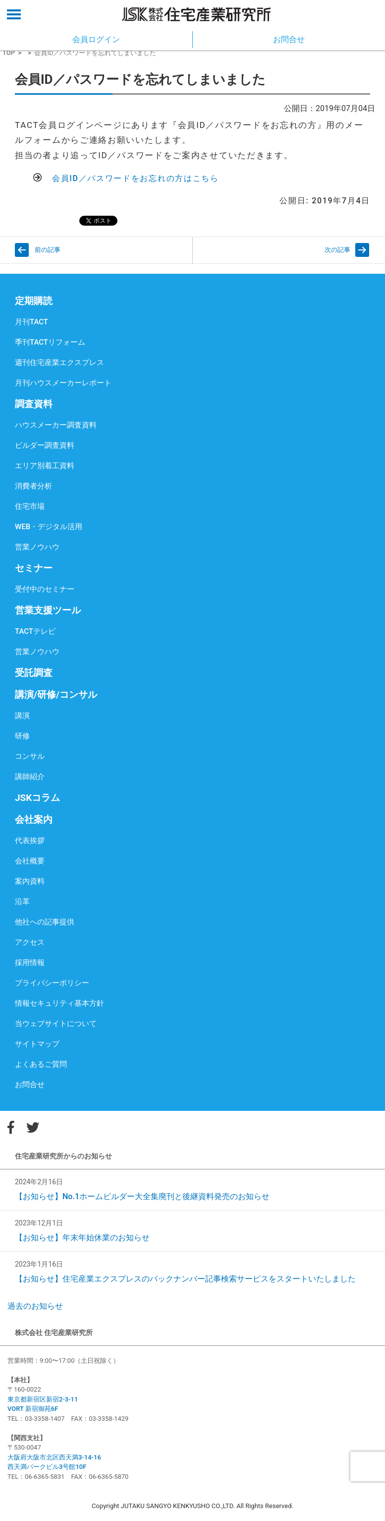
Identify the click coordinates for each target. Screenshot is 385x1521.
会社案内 (34, 819)
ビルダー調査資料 (44, 445)
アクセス (30, 942)
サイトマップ (37, 1043)
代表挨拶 (30, 840)
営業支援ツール (48, 610)
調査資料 (34, 404)
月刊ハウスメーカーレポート (63, 382)
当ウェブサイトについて (56, 1023)
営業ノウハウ (37, 547)
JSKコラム (37, 797)
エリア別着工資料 (44, 465)
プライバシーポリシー (52, 982)
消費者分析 (33, 486)
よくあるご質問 (41, 1064)
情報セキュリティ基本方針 (59, 1003)
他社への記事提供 (44, 921)
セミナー (34, 568)
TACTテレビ (35, 631)
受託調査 (34, 672)
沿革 (22, 901)
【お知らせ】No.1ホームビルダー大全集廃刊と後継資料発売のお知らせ (142, 1196)
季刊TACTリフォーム (50, 342)
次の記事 (337, 249)
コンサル (30, 756)
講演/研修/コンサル (56, 694)
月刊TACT (31, 321)
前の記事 (47, 249)
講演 (22, 715)
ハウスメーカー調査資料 (56, 425)
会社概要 (30, 860)
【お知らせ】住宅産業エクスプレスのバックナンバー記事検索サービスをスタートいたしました (185, 1278)
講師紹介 (30, 776)
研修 (22, 735)
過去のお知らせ (35, 1306)
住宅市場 (30, 506)
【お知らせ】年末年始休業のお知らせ (82, 1237)
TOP (8, 53)
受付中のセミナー (44, 589)
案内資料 (30, 881)
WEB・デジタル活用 (48, 526)
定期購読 (34, 300)
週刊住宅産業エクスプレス (59, 362)
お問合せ (30, 1084)
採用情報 (30, 962)
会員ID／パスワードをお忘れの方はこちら (135, 178)
